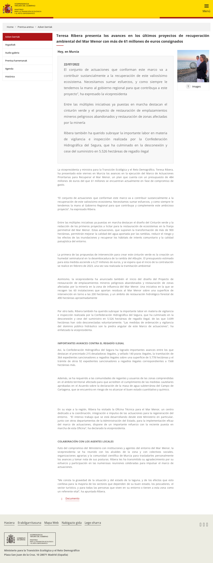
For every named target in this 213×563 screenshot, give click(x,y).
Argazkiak (10, 44)
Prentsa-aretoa (26, 26)
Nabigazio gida (72, 523)
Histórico (10, 76)
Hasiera (9, 523)
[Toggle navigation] (205, 8)
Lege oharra (93, 523)
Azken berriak (45, 26)
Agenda (9, 68)
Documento (72, 498)
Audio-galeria (12, 52)
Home (10, 26)
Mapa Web (51, 523)
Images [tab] (193, 86)
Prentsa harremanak (16, 60)
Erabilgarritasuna (29, 523)
